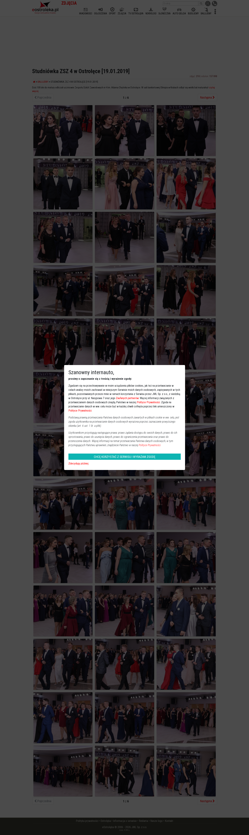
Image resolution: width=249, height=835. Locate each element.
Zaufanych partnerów (127, 398)
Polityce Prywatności (148, 402)
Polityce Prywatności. (150, 445)
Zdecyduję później (78, 463)
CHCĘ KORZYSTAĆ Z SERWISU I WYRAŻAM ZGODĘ (124, 457)
